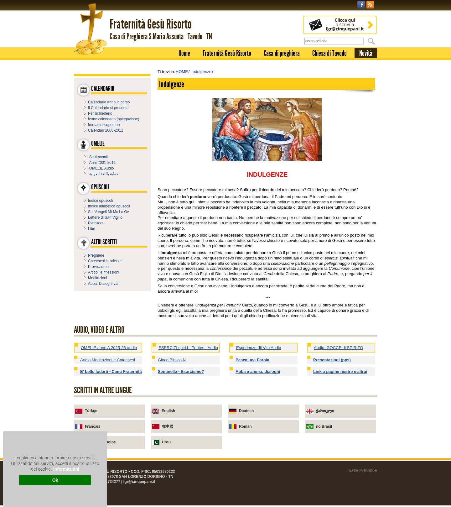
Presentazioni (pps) (332, 360)
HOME (182, 71)
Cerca (372, 41)
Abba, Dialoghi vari (104, 283)
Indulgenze (201, 71)
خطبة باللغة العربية (104, 174)
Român (245, 426)
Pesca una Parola (252, 360)
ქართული (325, 411)
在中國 (167, 426)
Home (184, 53)
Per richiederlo (100, 113)
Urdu (166, 442)
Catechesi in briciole (105, 261)
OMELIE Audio (101, 168)
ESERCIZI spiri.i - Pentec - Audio (188, 347)
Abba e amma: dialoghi (258, 371)
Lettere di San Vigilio (105, 217)
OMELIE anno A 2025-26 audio (109, 347)
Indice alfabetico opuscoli (109, 206)
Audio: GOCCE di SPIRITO (338, 347)
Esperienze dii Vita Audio (258, 347)
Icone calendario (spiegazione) (113, 119)
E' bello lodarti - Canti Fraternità (111, 371)
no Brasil (324, 426)
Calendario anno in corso (109, 102)
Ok (55, 480)
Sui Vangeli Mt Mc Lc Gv (108, 212)
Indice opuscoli (100, 200)
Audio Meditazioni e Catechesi (107, 360)
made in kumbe (362, 470)
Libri (91, 229)
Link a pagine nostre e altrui (340, 371)
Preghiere (96, 255)
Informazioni (66, 469)
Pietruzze (96, 223)
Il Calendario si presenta (108, 108)
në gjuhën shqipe (100, 442)
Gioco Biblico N (172, 360)
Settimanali (98, 157)
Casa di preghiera (282, 53)
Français (92, 426)
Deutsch (246, 411)
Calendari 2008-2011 (105, 130)
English (168, 411)
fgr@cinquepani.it (139, 481)
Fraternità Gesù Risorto (227, 53)
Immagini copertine (104, 125)
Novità (365, 53)
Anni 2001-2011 (102, 162)
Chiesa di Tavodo (329, 53)
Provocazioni (99, 266)
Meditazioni (97, 278)
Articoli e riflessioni (103, 272)
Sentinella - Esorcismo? (181, 371)
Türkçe (91, 411)
